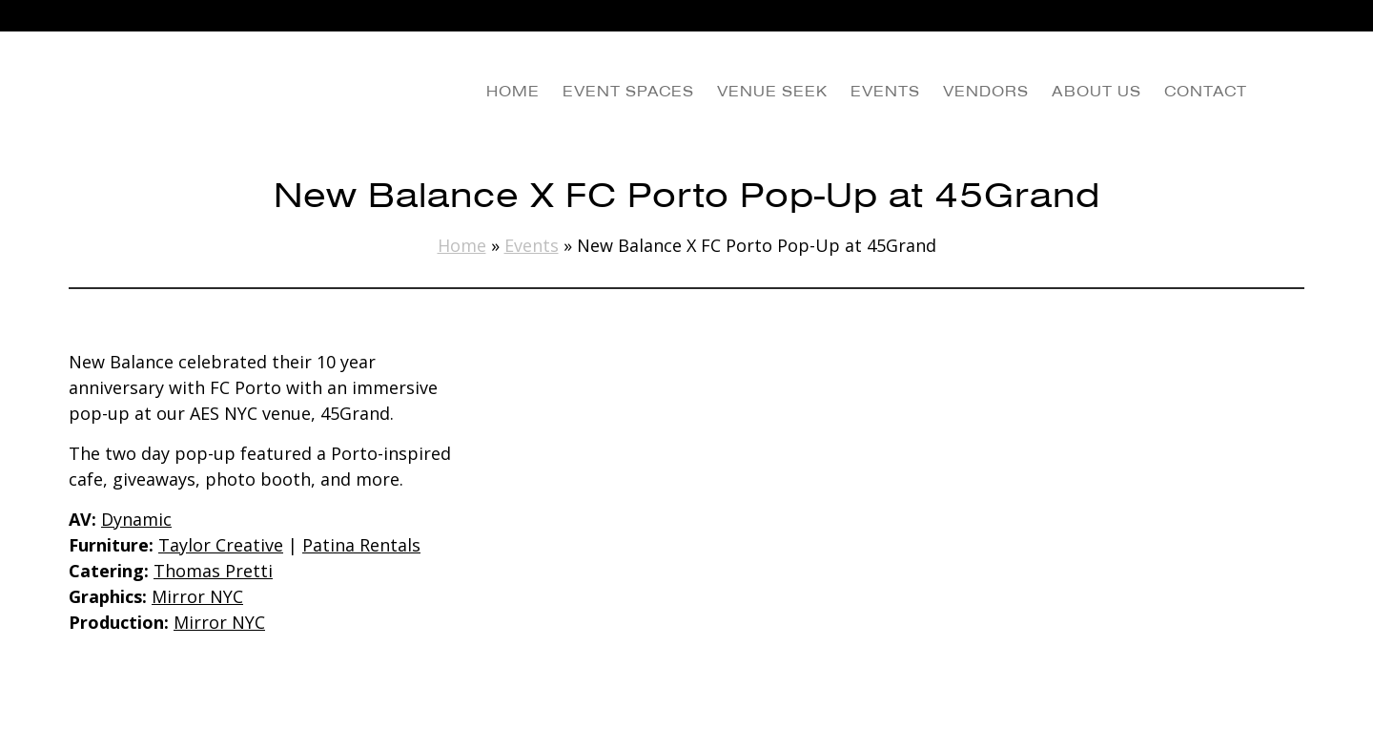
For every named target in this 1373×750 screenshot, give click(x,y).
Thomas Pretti (213, 570)
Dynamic (136, 519)
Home (462, 245)
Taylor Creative (220, 544)
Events (531, 245)
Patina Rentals (361, 544)
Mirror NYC (197, 596)
